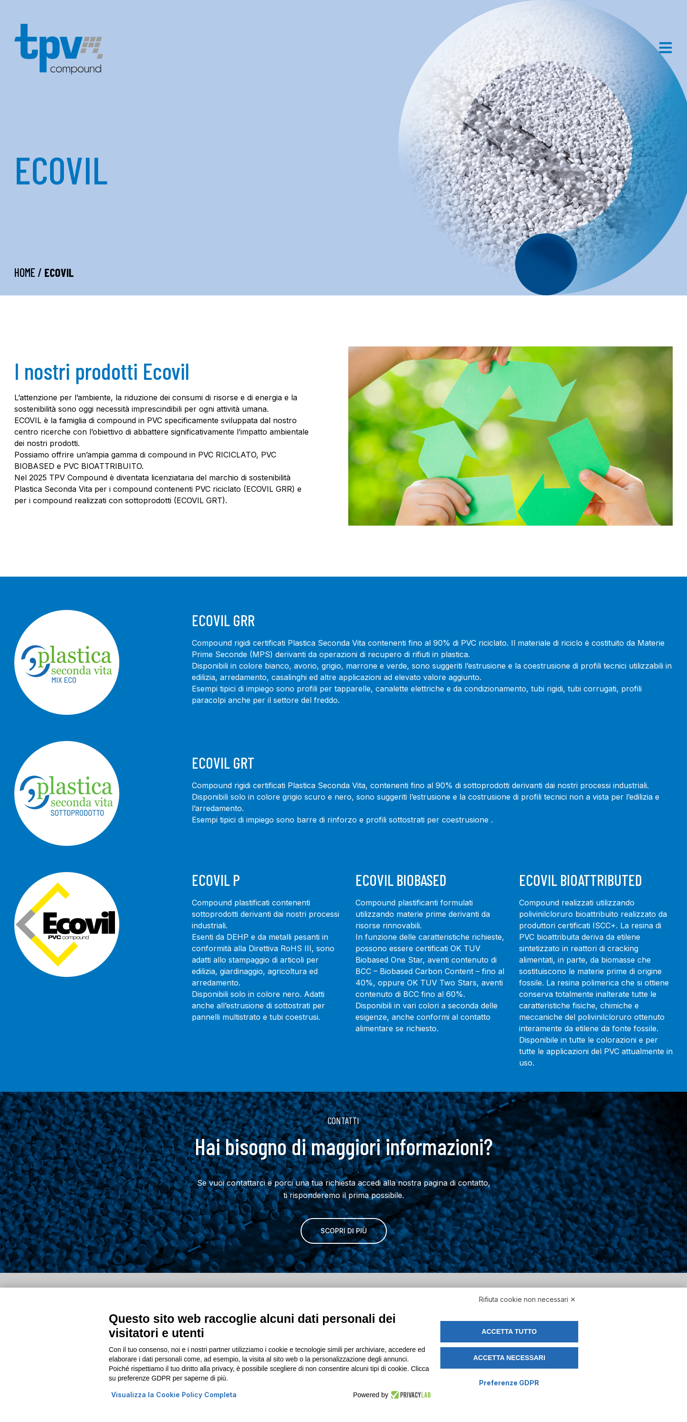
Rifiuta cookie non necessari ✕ (527, 1299)
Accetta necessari (509, 1357)
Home (24, 272)
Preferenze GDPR (509, 1383)
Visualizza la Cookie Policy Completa (174, 1395)
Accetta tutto (509, 1331)
